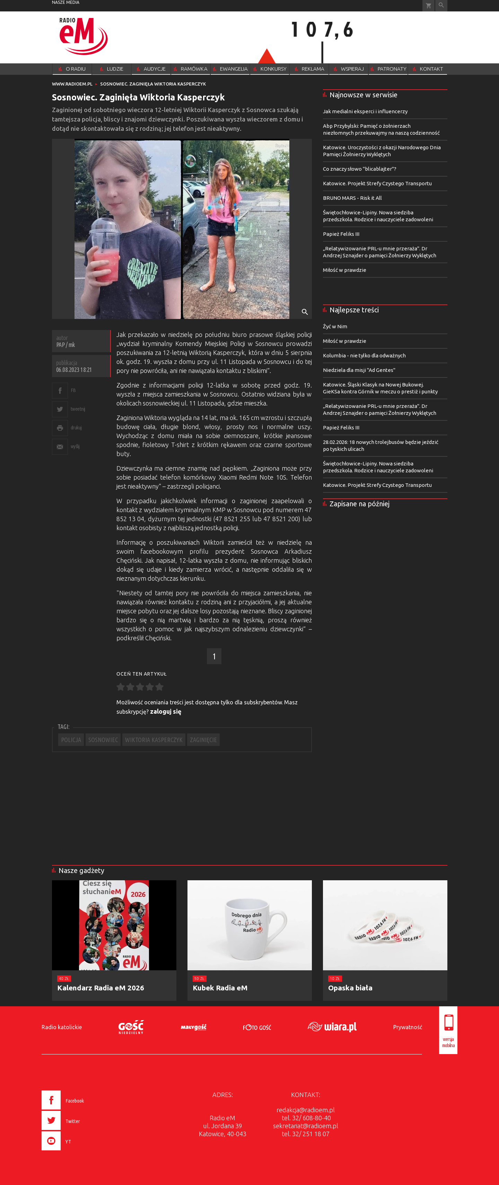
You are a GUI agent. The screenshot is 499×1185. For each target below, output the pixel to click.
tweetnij (78, 409)
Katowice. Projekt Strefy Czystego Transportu (377, 183)
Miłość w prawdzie (344, 270)
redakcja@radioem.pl (306, 1109)
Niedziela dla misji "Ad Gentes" (359, 370)
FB (73, 390)
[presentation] (77, 1151)
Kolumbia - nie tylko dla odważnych (364, 355)
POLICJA (71, 739)
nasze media (65, 2)
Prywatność (407, 1027)
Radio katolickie (62, 1027)
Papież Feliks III (341, 234)
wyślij (75, 446)
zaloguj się (166, 711)
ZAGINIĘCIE (203, 739)
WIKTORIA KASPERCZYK (154, 739)
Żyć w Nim (335, 326)
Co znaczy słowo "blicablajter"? (359, 169)
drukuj (76, 427)
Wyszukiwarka (441, 5)
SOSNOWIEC (103, 739)
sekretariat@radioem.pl (305, 1125)
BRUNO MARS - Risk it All (352, 198)
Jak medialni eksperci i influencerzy (365, 111)
